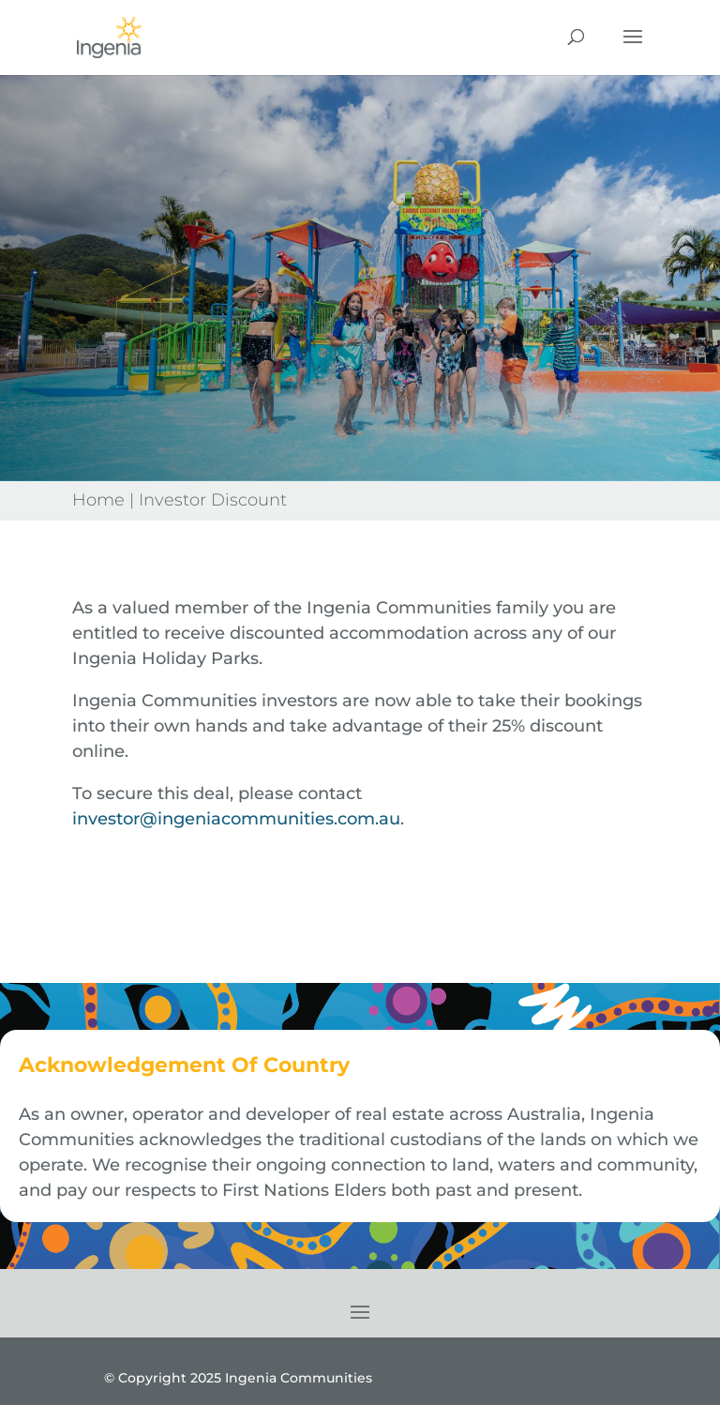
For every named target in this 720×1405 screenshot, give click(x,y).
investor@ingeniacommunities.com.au (236, 818)
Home (98, 500)
